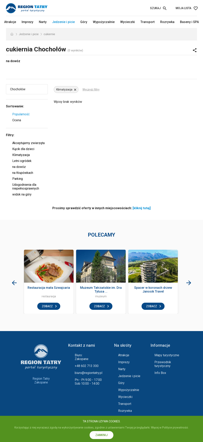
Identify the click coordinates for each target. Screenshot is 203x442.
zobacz (47, 306)
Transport (147, 22)
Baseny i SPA (189, 22)
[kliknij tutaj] (142, 208)
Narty (43, 22)
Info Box (160, 373)
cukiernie (49, 34)
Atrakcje (10, 22)
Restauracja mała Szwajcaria (49, 288)
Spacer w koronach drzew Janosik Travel (153, 289)
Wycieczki (127, 22)
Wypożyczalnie (104, 22)
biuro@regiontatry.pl (88, 373)
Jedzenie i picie (63, 22)
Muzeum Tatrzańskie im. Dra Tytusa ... (101, 289)
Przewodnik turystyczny (162, 364)
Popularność (21, 114)
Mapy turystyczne (166, 355)
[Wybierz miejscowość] (28, 89)
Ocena (16, 120)
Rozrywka (167, 22)
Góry (83, 22)
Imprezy (27, 22)
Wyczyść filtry (91, 89)
